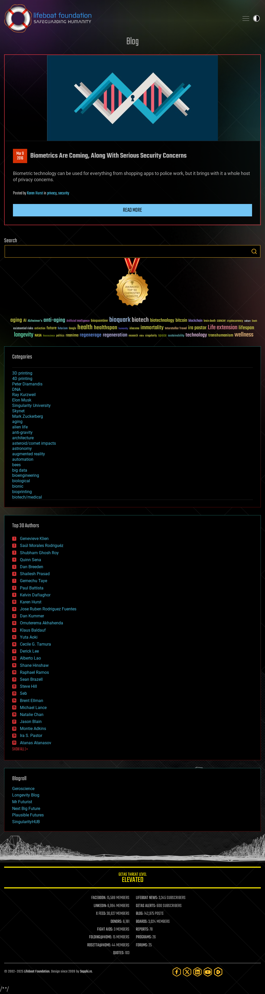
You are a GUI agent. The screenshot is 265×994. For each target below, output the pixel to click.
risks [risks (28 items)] (141, 335)
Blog (132, 41)
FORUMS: (142, 945)
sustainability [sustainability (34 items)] (176, 336)
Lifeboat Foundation (36, 972)
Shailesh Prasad (35, 573)
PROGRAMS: (144, 937)
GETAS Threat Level (132, 878)
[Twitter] (187, 971)
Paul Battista (31, 588)
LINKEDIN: (100, 906)
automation (22, 459)
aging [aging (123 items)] (16, 320)
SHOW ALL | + (20, 749)
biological (21, 480)
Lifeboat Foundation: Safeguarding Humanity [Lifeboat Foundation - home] (119, 18)
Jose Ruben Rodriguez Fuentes (48, 608)
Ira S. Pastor (31, 735)
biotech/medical (27, 497)
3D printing (22, 373)
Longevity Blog (25, 795)
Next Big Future (26, 808)
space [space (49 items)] (162, 335)
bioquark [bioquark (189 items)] (119, 320)
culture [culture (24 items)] (247, 321)
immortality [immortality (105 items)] (152, 328)
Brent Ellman (31, 700)
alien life (20, 427)
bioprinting (22, 491)
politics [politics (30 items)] (60, 336)
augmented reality (28, 453)
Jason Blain (31, 721)
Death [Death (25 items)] (254, 321)
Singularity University (31, 405)
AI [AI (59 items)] (24, 320)
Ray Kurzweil (24, 394)
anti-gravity (22, 432)
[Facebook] (177, 971)
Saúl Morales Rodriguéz (41, 545)
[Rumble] (218, 971)
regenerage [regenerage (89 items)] (90, 335)
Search (254, 251)
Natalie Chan (31, 714)
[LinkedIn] (197, 971)
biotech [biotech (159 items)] (140, 320)
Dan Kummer (32, 615)
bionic (17, 486)
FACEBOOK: (98, 898)
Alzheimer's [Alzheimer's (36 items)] (35, 321)
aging (17, 421)
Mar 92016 (20, 156)
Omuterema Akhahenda (41, 622)
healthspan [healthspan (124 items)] (105, 328)
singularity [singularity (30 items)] (151, 336)
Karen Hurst (35, 193)
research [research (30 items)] (133, 336)
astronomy (22, 448)
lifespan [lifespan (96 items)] (246, 328)
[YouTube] (208, 971)
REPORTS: (142, 929)
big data (19, 470)
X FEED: (101, 913)
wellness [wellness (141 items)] (243, 335)
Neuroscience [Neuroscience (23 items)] (49, 336)
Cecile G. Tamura (35, 644)
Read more (132, 210)
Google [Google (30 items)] (72, 328)
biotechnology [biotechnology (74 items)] (162, 320)
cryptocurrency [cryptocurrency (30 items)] (235, 321)
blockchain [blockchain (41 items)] (195, 321)
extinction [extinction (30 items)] (39, 328)
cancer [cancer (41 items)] (221, 321)
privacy (52, 193)
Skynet (18, 410)
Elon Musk (21, 400)
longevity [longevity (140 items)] (23, 335)
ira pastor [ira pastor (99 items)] (197, 328)
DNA (16, 389)
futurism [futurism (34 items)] (63, 329)
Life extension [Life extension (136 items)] (222, 327)
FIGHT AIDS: (105, 929)
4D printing (22, 378)
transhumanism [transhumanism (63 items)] (220, 335)
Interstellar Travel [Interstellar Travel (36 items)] (176, 329)
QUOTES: (118, 953)
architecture (23, 437)
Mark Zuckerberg (27, 416)
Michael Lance (33, 707)
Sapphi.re (86, 972)
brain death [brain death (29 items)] (210, 321)
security (63, 193)
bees (16, 464)
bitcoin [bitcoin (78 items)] (181, 320)
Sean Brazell (31, 679)
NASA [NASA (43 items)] (38, 336)
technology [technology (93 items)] (196, 335)
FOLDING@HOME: (100, 937)
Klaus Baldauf (33, 630)
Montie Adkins (33, 728)
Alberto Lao (30, 658)
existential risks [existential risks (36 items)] (23, 329)
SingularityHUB (26, 821)
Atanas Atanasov (35, 742)
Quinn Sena (30, 559)
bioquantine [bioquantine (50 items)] (99, 320)
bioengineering (25, 475)
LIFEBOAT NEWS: (147, 898)
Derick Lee (29, 651)
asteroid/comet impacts (34, 443)
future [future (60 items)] (51, 328)
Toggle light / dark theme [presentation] (256, 18)
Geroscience (23, 788)
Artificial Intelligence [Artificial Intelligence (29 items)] (78, 321)
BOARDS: (142, 921)
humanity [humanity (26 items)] (123, 328)
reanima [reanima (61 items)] (72, 335)
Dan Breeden (31, 566)
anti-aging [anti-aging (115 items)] (54, 320)
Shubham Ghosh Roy (39, 552)
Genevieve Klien (34, 538)
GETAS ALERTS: (146, 906)
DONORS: (116, 921)
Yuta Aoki (29, 637)
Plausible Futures (28, 815)
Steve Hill (28, 686)
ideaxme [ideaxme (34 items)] (134, 329)
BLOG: (139, 913)
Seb (23, 693)
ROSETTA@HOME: (99, 945)
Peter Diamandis (27, 384)
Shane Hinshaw (34, 665)
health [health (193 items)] (85, 327)
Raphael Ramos (34, 672)
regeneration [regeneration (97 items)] (115, 335)
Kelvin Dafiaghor (35, 595)
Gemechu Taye (33, 580)
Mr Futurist (22, 801)
